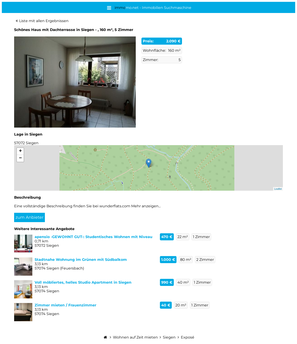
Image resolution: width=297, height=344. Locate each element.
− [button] (20, 158)
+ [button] (20, 151)
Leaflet (278, 188)
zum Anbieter (29, 217)
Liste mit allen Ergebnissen (44, 21)
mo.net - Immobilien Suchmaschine (153, 7)
